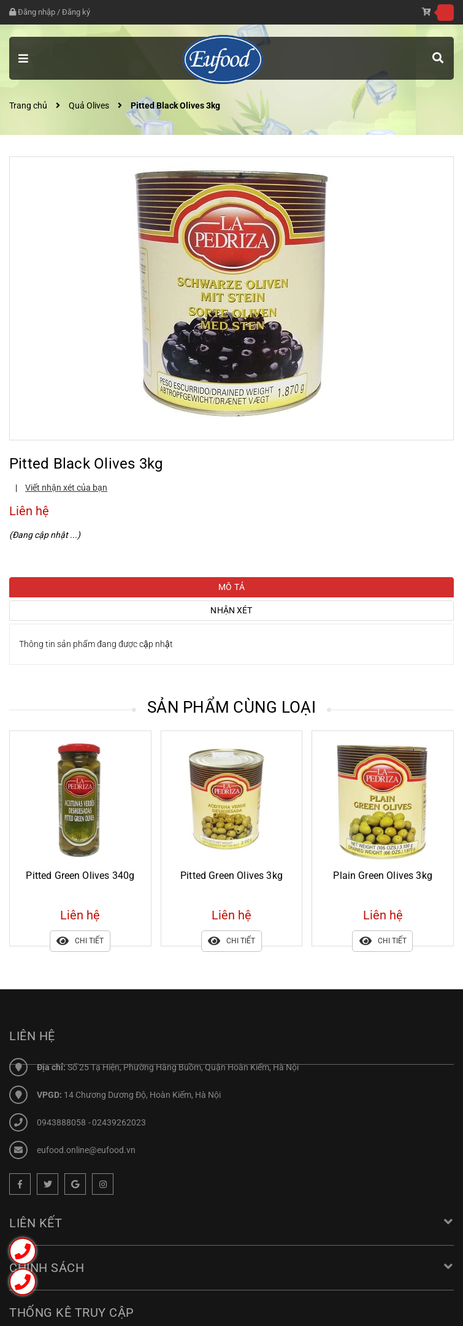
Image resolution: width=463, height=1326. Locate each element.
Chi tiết (80, 941)
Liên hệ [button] (32, 1036)
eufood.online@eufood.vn (86, 1150)
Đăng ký (76, 12)
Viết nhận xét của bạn (66, 487)
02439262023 (119, 1122)
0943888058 (62, 1122)
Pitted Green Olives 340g (80, 875)
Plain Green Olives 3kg (382, 875)
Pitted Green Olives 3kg (231, 875)
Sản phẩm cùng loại (231, 707)
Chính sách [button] (231, 1267)
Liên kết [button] (231, 1223)
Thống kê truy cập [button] (71, 1312)
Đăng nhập (36, 12)
